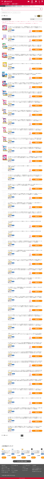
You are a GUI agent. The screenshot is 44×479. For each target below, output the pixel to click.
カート (12, 467)
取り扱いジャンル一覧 (5, 470)
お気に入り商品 (4, 467)
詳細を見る (37, 31)
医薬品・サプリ (8, 5)
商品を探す (4, 465)
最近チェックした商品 (6, 468)
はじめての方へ (25, 470)
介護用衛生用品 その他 (26, 5)
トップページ (3, 5)
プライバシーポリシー (36, 467)
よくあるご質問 (25, 468)
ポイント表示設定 (14, 470)
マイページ (13, 468)
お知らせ (24, 467)
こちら (14, 475)
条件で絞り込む (6, 19)
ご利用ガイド (13, 472)
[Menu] (2, 1)
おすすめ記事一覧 (14, 465)
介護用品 (13, 5)
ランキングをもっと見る (22, 461)
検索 (40, 9)
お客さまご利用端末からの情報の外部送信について (37, 469)
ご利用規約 (34, 465)
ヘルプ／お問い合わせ (26, 465)
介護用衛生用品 (19, 5)
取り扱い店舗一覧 (5, 472)
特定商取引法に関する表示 (37, 471)
